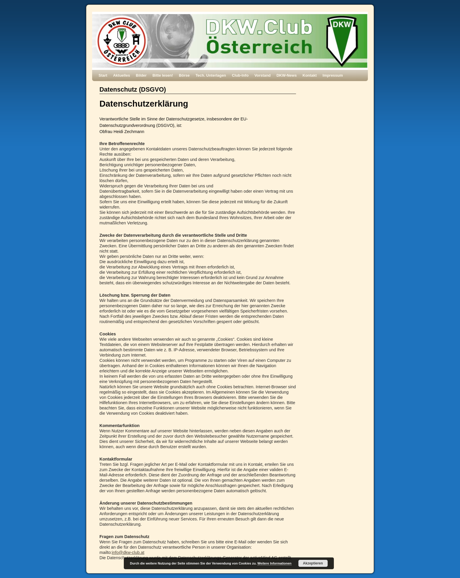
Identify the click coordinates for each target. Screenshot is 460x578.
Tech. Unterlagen (210, 75)
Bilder (141, 75)
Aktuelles (121, 75)
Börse (184, 75)
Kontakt (309, 75)
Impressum (333, 75)
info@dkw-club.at (128, 552)
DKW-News (287, 75)
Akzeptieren (313, 563)
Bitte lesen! (163, 75)
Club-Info (240, 75)
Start (103, 75)
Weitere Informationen (275, 563)
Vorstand (262, 75)
